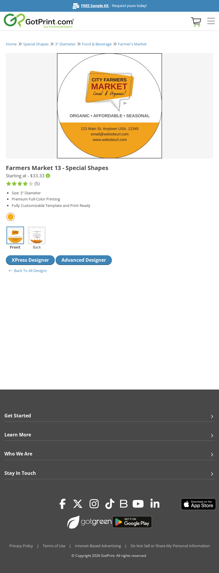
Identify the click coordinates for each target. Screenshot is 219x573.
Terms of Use (54, 545)
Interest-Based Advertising (98, 545)
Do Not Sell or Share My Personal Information (170, 545)
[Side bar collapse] (211, 21)
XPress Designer (30, 260)
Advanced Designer (83, 260)
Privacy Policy (21, 545)
